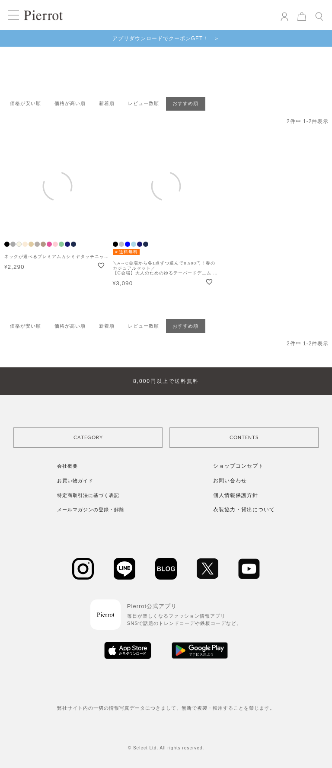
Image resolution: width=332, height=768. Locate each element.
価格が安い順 (25, 103)
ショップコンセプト (238, 466)
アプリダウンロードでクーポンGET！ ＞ (166, 38)
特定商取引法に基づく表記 (88, 495)
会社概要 (67, 465)
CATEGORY (88, 437)
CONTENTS (244, 437)
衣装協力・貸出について (244, 510)
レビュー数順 (143, 103)
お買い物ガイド (75, 480)
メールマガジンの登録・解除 (90, 509)
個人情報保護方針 (235, 495)
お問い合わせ (230, 481)
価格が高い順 (70, 103)
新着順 (107, 103)
